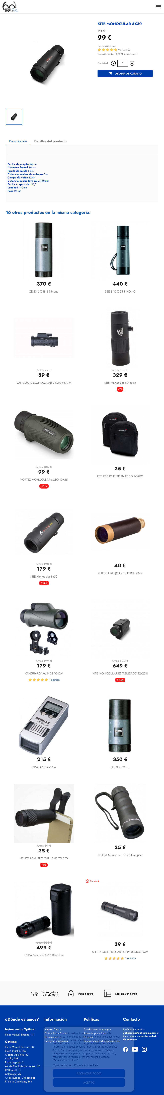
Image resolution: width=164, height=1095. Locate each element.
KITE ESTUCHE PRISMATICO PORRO (120, 476)
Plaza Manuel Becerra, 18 (19, 1034)
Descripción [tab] (18, 141)
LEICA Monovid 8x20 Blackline (43, 955)
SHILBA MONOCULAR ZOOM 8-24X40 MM (120, 952)
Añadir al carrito (125, 74)
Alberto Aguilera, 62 (16, 1054)
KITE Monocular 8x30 (43, 576)
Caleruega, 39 (13, 1074)
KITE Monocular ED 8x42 (120, 383)
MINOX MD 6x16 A (44, 767)
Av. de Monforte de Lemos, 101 (22, 1066)
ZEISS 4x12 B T (120, 767)
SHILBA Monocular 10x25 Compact (120, 855)
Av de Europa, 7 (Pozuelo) (20, 1077)
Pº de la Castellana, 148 (18, 1081)
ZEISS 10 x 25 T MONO (120, 291)
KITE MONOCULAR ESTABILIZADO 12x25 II (120, 673)
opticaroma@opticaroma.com (139, 1033)
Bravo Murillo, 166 (15, 1051)
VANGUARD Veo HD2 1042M (44, 673)
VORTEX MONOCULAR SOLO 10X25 (44, 479)
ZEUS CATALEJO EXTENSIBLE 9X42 (120, 573)
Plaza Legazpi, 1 (14, 1062)
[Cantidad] (122, 63)
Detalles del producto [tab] (50, 141)
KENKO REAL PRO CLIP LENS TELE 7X (44, 858)
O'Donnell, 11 (13, 1070)
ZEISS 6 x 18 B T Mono (43, 291)
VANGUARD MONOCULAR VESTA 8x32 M (44, 383)
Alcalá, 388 (11, 1058)
